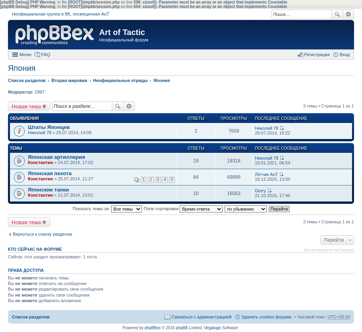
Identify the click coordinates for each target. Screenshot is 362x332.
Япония (21, 68)
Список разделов (31, 316)
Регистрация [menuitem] (317, 54)
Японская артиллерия (56, 157)
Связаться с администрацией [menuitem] (201, 316)
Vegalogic (212, 328)
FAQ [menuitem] (45, 54)
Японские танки (48, 190)
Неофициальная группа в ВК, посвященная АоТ (60, 14)
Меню (25, 54)
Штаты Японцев (49, 127)
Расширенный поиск (348, 14)
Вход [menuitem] (345, 54)
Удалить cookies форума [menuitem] (266, 316)
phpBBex (153, 328)
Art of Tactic (122, 32)
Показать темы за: (107, 208)
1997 (39, 92)
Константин (40, 162)
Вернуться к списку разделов (42, 234)
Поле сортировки (183, 208)
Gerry (260, 190)
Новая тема (26, 106)
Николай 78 (39, 132)
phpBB (182, 328)
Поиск (337, 14)
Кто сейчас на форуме (35, 249)
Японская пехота (50, 173)
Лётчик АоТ (266, 174)
